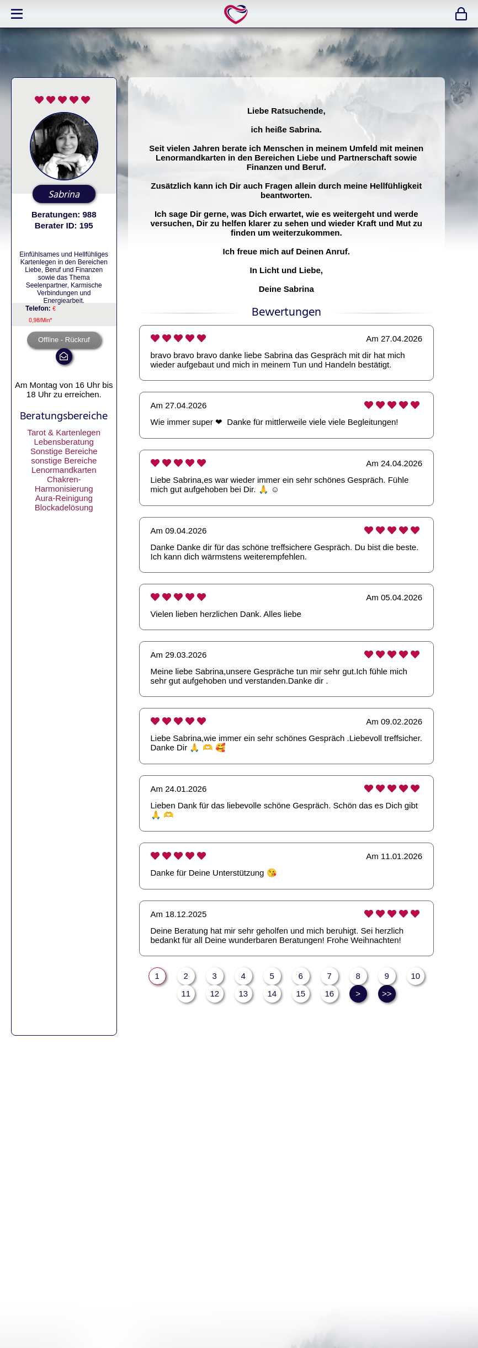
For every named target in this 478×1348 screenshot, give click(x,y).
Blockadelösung (64, 507)
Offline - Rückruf (64, 339)
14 (272, 993)
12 (214, 993)
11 (185, 993)
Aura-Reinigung (64, 498)
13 (243, 993)
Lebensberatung (64, 441)
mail (64, 356)
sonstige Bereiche (64, 460)
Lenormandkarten (64, 470)
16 (329, 993)
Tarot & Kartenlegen (63, 432)
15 (300, 993)
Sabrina (63, 195)
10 (415, 976)
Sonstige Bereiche (64, 451)
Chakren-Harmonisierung (64, 484)
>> (387, 993)
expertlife (238, 14)
